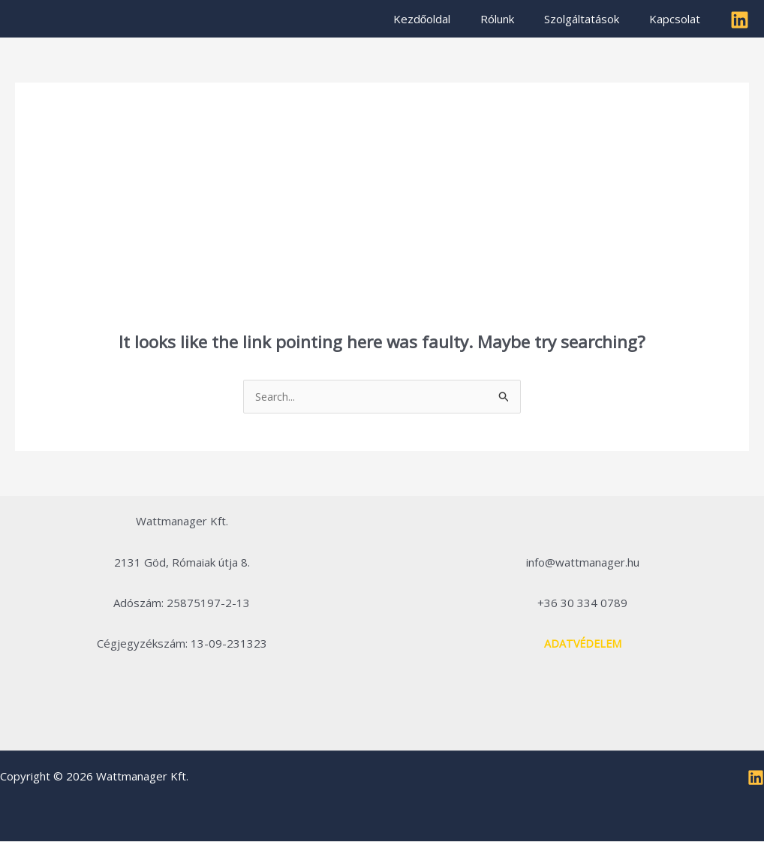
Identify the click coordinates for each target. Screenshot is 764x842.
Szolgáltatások (592, 18)
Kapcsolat (678, 18)
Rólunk (516, 18)
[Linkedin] (739, 20)
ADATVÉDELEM (583, 643)
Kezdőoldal (448, 18)
